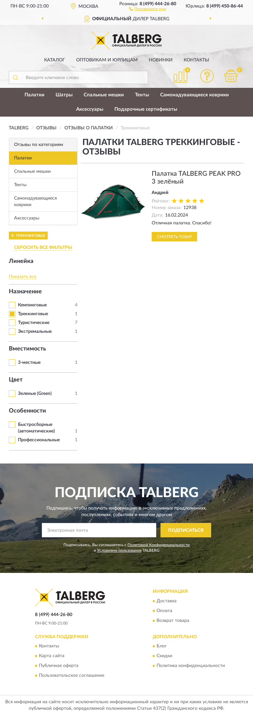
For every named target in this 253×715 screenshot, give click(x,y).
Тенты (142, 94)
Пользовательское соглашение (71, 675)
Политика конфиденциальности (191, 665)
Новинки (161, 60)
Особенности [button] (27, 411)
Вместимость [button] (27, 349)
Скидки (164, 656)
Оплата (164, 611)
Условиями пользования (119, 550)
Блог (162, 646)
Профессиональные (39, 440)
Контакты (196, 60)
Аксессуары (89, 109)
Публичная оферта (58, 665)
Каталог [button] (54, 60)
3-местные (29, 362)
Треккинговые (33, 314)
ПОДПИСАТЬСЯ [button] (186, 530)
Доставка (167, 601)
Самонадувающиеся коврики (194, 94)
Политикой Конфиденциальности (158, 545)
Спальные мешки (104, 94)
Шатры (64, 94)
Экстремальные (35, 331)
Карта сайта (51, 656)
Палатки (34, 94)
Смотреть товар (174, 237)
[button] (147, 8)
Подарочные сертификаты (145, 109)
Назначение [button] (25, 292)
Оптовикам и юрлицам (107, 60)
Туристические (33, 322)
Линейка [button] (21, 261)
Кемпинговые (32, 305)
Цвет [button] (16, 380)
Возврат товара (173, 620)
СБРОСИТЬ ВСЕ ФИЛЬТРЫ (43, 247)
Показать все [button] (22, 276)
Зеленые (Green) (35, 393)
